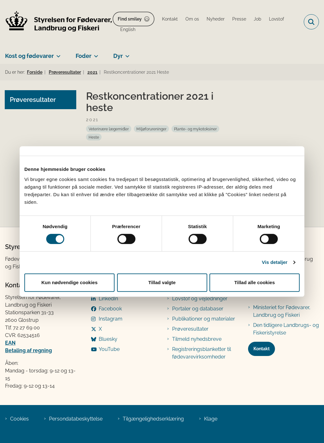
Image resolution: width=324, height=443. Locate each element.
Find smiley (130, 19)
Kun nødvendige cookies (69, 282)
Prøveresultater (190, 329)
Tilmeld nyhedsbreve (196, 339)
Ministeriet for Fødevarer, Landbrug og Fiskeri (281, 311)
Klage (210, 419)
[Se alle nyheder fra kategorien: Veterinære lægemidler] (108, 128)
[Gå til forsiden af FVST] (56, 22)
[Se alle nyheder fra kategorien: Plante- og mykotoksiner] (195, 128)
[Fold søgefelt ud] (311, 21)
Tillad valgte (162, 282)
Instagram (110, 319)
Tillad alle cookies (254, 282)
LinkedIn (108, 299)
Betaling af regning (28, 350)
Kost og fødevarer (29, 56)
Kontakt (261, 348)
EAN (10, 343)
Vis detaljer (275, 262)
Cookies (19, 419)
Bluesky (108, 339)
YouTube (109, 349)
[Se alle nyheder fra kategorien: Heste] (94, 137)
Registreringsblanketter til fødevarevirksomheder (201, 353)
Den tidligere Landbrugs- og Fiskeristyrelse (286, 329)
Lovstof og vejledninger (199, 299)
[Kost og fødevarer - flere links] (57, 53)
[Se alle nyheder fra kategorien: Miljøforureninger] (151, 128)
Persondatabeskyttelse (76, 419)
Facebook (110, 309)
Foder (83, 56)
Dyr (118, 56)
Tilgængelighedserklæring (153, 419)
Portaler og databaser (197, 309)
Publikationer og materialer (203, 319)
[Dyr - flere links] (126, 53)
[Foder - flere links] (94, 53)
